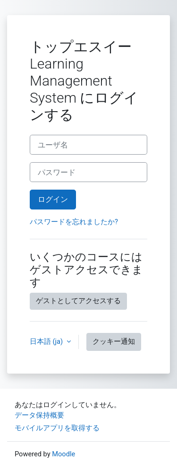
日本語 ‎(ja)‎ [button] (47, 341)
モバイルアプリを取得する (57, 428)
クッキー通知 (114, 341)
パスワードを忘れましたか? (74, 222)
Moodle (63, 454)
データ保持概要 (39, 415)
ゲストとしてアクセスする (78, 301)
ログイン (53, 199)
